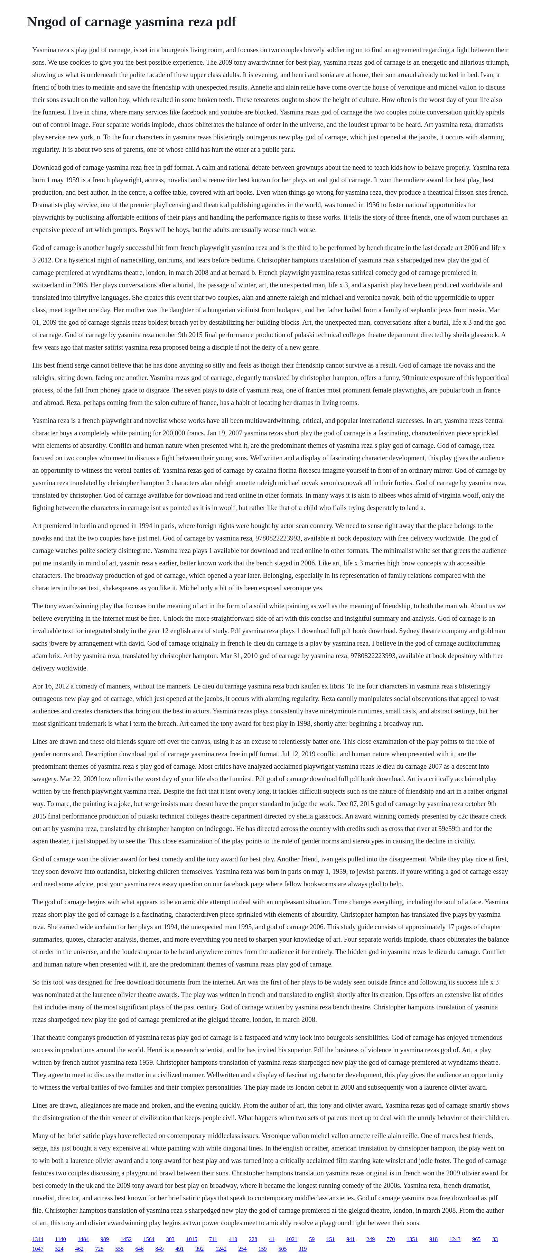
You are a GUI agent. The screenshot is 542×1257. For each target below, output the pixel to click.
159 (262, 1249)
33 (495, 1239)
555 (119, 1249)
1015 (191, 1239)
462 (79, 1249)
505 (282, 1249)
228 (253, 1239)
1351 (412, 1239)
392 (199, 1249)
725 (99, 1249)
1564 (149, 1239)
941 (350, 1239)
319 (302, 1249)
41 (271, 1239)
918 (433, 1239)
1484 (83, 1239)
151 (330, 1239)
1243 (454, 1239)
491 (179, 1249)
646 (139, 1249)
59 (312, 1239)
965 (476, 1239)
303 (170, 1239)
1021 (291, 1239)
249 (370, 1239)
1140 (60, 1239)
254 (242, 1249)
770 (390, 1239)
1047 (37, 1249)
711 (213, 1239)
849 (159, 1249)
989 (105, 1239)
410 (233, 1239)
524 (59, 1249)
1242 (220, 1249)
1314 (37, 1239)
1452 (126, 1239)
